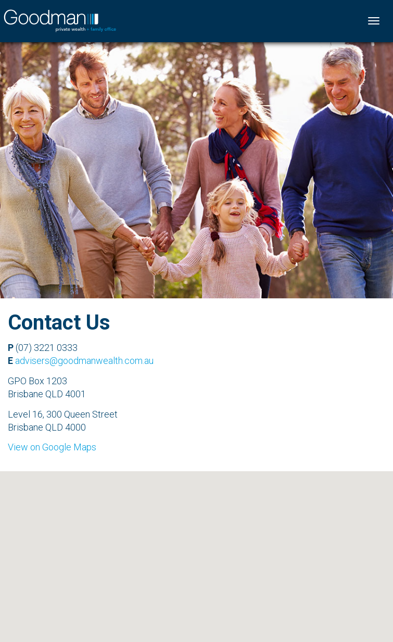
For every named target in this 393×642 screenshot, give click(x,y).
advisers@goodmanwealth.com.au (84, 360)
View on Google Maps (52, 447)
